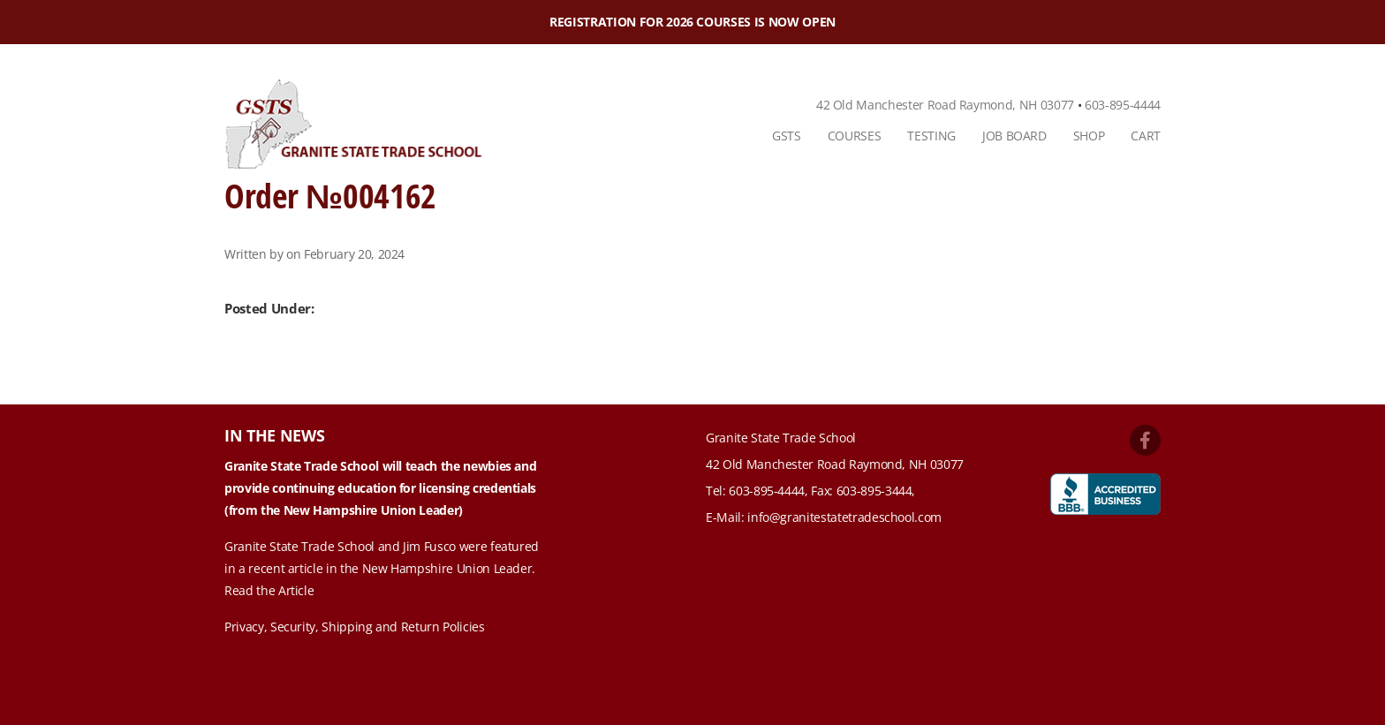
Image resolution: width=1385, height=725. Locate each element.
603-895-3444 (874, 490)
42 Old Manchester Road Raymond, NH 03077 (945, 104)
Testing (931, 135)
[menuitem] (786, 136)
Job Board (1014, 135)
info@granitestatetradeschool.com (844, 517)
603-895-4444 (1123, 104)
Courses (855, 135)
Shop (1089, 135)
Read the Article (269, 590)
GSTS (786, 135)
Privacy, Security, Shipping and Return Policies (354, 626)
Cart (1146, 135)
